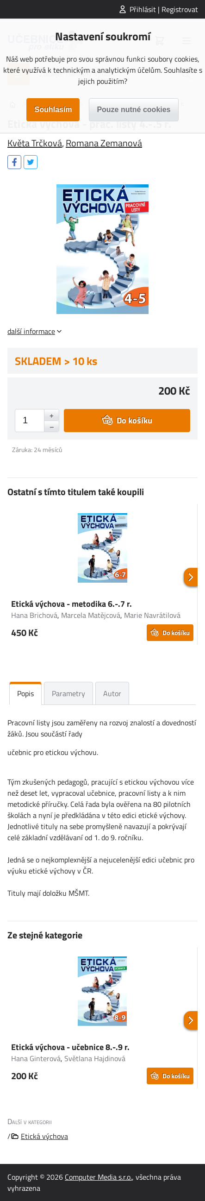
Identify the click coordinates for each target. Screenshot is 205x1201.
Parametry (68, 693)
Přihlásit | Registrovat (164, 9)
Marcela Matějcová (90, 615)
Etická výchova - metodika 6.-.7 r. (71, 603)
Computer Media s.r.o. (98, 1176)
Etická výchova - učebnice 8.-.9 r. (70, 1047)
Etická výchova (44, 1136)
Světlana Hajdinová (94, 1058)
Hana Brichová (34, 615)
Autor (112, 693)
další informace (31, 331)
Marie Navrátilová (152, 615)
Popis (25, 693)
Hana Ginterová (36, 1058)
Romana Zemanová (104, 143)
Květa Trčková (34, 143)
